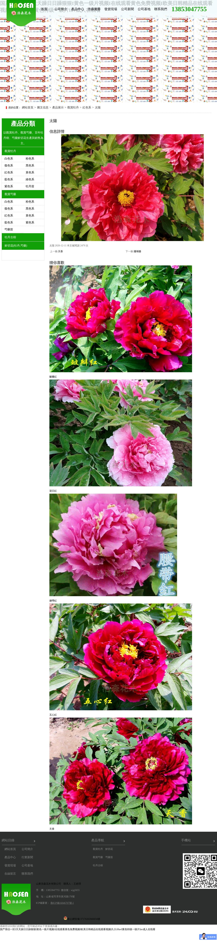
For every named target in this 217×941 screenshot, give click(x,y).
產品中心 (77, 9)
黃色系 (30, 172)
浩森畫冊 (94, 9)
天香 (60, 251)
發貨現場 (110, 9)
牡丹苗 (30, 186)
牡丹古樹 (10, 237)
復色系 (8, 165)
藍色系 (8, 179)
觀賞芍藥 (10, 194)
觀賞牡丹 (73, 107)
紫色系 (8, 186)
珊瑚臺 (137, 251)
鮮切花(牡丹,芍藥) (16, 245)
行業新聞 (27, 857)
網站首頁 (27, 107)
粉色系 (30, 158)
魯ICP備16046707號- (61, 903)
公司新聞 (127, 9)
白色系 (8, 158)
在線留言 (10, 873)
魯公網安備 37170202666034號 (82, 918)
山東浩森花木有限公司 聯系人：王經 (57, 883)
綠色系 (30, 179)
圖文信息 (42, 107)
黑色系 (30, 165)
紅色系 (87, 107)
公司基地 (144, 9)
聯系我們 (160, 9)
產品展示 (58, 107)
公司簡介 (60, 9)
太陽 (98, 107)
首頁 (44, 9)
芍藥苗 (8, 229)
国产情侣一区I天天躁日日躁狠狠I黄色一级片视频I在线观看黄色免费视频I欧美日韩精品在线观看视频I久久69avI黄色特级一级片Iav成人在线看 (77, 929)
